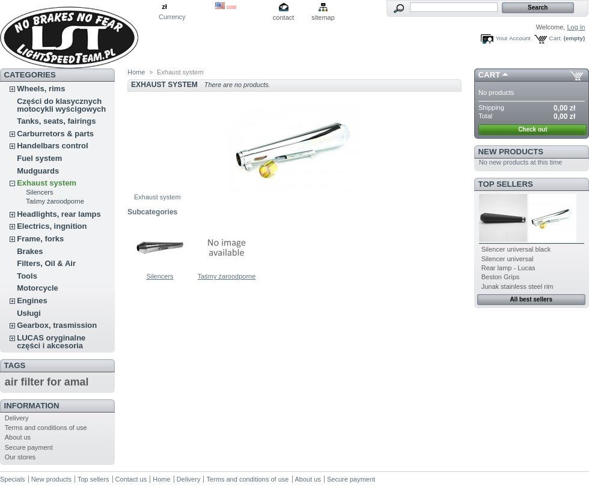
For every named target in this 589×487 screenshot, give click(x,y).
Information (32, 405)
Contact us (131, 479)
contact (283, 17)
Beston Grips (500, 276)
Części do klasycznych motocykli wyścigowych (61, 105)
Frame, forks (40, 238)
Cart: (555, 38)
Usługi (29, 313)
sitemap (323, 17)
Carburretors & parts (55, 133)
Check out (532, 129)
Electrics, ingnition (52, 226)
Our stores (20, 457)
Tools (27, 275)
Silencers (39, 192)
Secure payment (29, 447)
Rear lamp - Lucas (508, 267)
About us (18, 437)
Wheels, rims (41, 88)
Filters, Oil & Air (46, 263)
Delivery (17, 418)
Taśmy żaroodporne (55, 201)
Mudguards (38, 170)
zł (164, 6)
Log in (576, 27)
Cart (489, 74)
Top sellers (505, 184)
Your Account (513, 38)
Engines (32, 300)
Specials (12, 479)
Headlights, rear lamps (58, 214)
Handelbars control (52, 145)
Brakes (30, 251)
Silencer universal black (516, 249)
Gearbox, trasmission (57, 325)
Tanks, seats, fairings (56, 121)
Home (136, 72)
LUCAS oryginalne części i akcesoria (51, 341)
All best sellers (531, 299)
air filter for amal (47, 382)
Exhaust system (46, 182)
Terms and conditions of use (46, 427)
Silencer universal (507, 258)
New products (510, 151)
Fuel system (39, 158)
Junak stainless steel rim (517, 286)
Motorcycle (37, 287)
